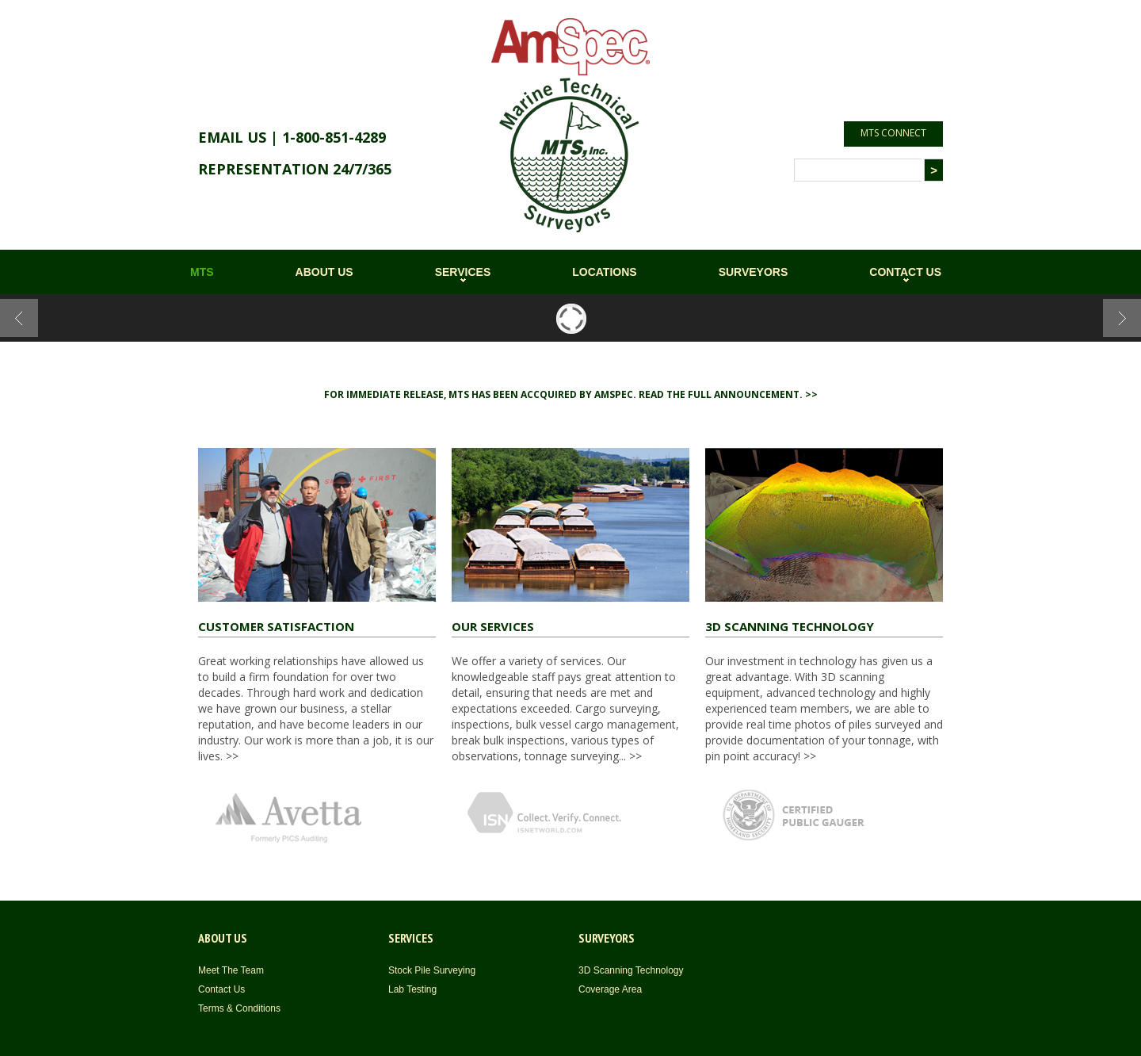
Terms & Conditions (239, 1008)
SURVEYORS (753, 272)
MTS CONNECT (893, 133)
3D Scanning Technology (631, 970)
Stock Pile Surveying (431, 970)
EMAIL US (232, 137)
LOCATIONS (604, 272)
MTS (202, 272)
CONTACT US (905, 272)
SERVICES (463, 272)
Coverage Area (610, 989)
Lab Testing (412, 989)
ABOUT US (324, 272)
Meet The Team (231, 970)
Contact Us (221, 989)
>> (231, 755)
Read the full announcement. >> (728, 394)
